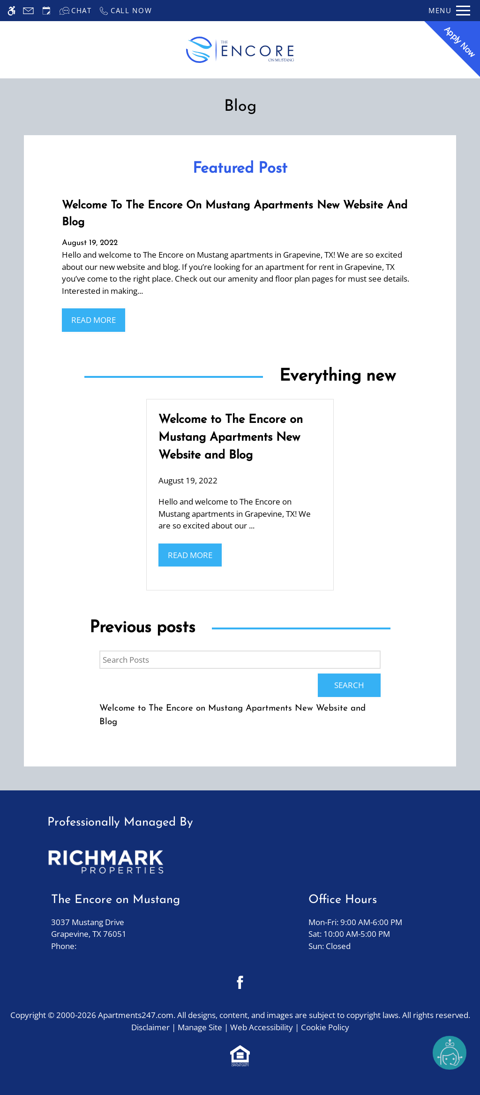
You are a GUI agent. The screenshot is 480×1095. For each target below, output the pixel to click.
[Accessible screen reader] (11, 10)
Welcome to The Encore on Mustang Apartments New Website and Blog (232, 715)
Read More (93, 319)
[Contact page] (28, 10)
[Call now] (125, 10)
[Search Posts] (240, 660)
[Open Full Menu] (449, 10)
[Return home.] (240, 50)
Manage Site (200, 1027)
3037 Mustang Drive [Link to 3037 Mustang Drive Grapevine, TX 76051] (115, 928)
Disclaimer (150, 1027)
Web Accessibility (261, 1027)
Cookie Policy (325, 1027)
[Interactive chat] (75, 10)
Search (349, 685)
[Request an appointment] (46, 10)
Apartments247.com (135, 1015)
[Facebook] (240, 982)
